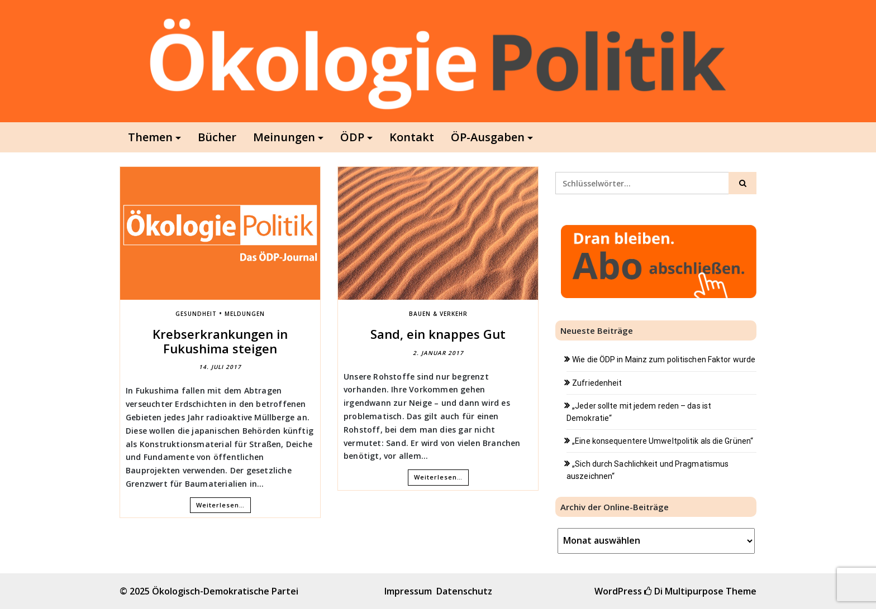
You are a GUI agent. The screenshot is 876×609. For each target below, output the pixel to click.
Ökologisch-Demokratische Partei (225, 591)
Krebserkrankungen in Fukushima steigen (220, 341)
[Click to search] (742, 183)
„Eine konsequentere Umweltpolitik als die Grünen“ (662, 441)
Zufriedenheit (597, 382)
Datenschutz (464, 591)
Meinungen (284, 137)
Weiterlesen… (220, 505)
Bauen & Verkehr (438, 314)
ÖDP (352, 137)
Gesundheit (196, 314)
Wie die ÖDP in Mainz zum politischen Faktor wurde (663, 359)
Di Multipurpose (683, 591)
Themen (150, 137)
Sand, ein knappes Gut (438, 333)
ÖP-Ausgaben (488, 137)
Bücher (217, 137)
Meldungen (245, 314)
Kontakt (411, 137)
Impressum (408, 591)
